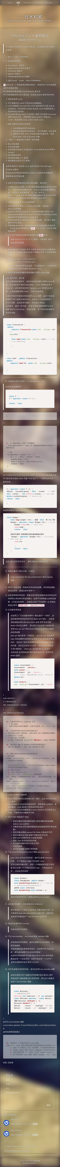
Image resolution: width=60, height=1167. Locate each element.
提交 (48, 1105)
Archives (38, 3)
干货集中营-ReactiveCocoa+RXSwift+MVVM (20, 1146)
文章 (18, 3)
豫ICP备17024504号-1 (30, 1163)
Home (10, 3)
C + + (39, 40)
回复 (35, 1124)
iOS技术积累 (30, 16)
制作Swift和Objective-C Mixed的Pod (17, 1151)
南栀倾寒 (22, 40)
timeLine (27, 3)
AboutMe (48, 3)
